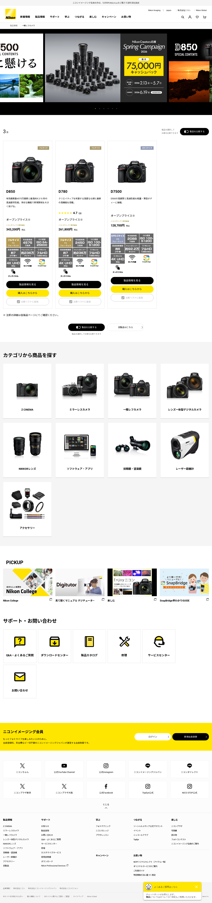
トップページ (4, 26)
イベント (137, 830)
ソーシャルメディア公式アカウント (148, 826)
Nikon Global (201, 10)
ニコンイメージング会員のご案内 (185, 844)
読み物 (174, 835)
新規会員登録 (190, 737)
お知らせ (45, 826)
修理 (43, 848)
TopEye (136, 839)
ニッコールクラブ (140, 835)
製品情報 (40, 16)
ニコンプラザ (176, 826)
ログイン (153, 737)
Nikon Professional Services (53, 866)
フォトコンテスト (178, 839)
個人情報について (33, 897)
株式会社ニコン (184, 10)
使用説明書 (46, 857)
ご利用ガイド (138, 871)
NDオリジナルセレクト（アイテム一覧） (150, 862)
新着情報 (25, 16)
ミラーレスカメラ (11, 830)
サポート (55, 16)
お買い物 (126, 16)
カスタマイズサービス (51, 852)
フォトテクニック (103, 826)
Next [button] (133, 108)
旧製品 (6, 866)
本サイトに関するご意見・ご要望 (56, 897)
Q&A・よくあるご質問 (51, 839)
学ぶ (67, 16)
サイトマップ (78, 897)
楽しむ (93, 16)
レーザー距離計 (10, 857)
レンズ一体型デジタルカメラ (16, 839)
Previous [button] (78, 108)
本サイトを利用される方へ (13, 897)
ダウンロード (47, 861)
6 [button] (116, 108)
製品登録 (45, 830)
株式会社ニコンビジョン (69, 888)
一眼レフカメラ (10, 835)
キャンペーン (109, 16)
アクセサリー (9, 861)
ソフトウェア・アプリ (13, 848)
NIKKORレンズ (9, 844)
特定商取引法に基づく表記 (144, 875)
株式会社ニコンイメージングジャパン (42, 888)
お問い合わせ (47, 835)
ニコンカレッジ (102, 830)
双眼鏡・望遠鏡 (10, 852)
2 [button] (99, 108)
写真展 (174, 830)
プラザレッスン (102, 835)
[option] (106, 68)
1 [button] (95, 108)
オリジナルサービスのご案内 (145, 866)
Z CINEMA (7, 826)
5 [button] (112, 108)
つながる (79, 16)
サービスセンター (49, 844)
